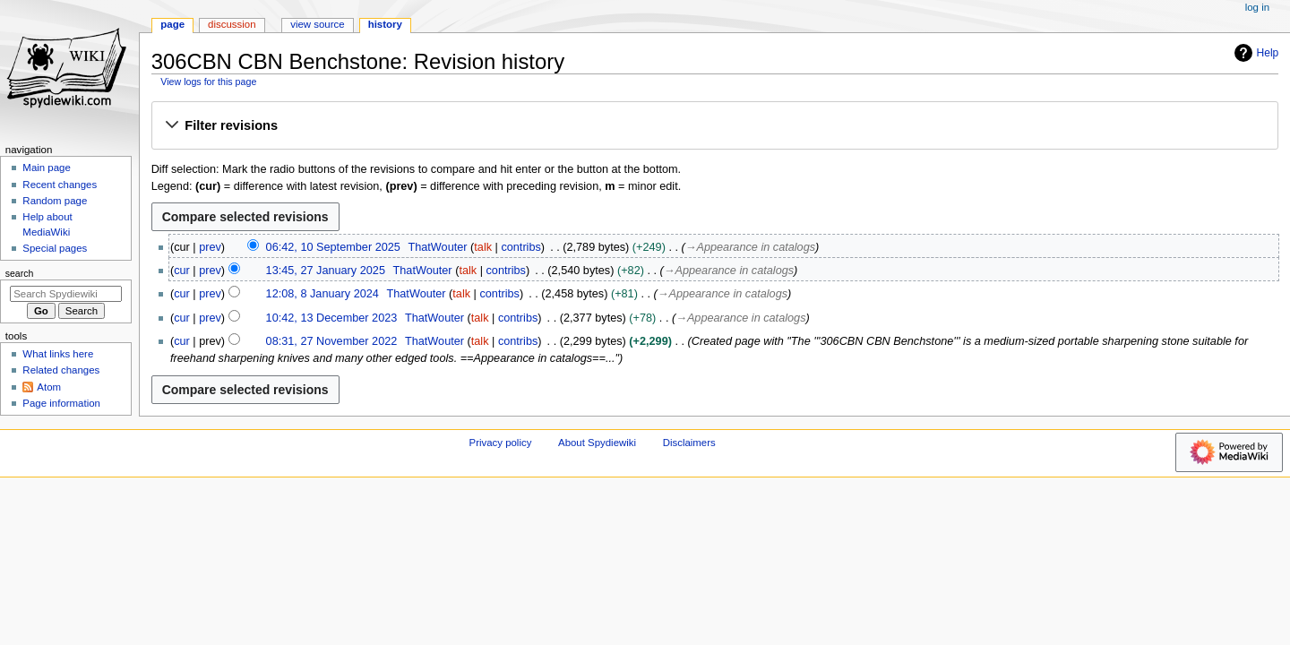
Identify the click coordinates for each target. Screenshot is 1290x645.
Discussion (231, 24)
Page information (61, 403)
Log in (1257, 7)
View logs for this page (208, 81)
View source (317, 24)
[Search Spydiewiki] (66, 294)
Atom (49, 387)
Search (19, 273)
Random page (54, 200)
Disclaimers (689, 442)
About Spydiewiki (597, 442)
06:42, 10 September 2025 (333, 247)
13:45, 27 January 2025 (325, 270)
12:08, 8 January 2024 (322, 294)
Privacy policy (500, 442)
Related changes (60, 370)
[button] (714, 126)
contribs (520, 247)
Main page (46, 167)
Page (172, 24)
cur (182, 270)
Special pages (54, 248)
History (385, 24)
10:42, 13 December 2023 (332, 318)
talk (483, 247)
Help (1254, 53)
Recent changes (59, 184)
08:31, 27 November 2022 (332, 341)
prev (210, 247)
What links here (57, 353)
